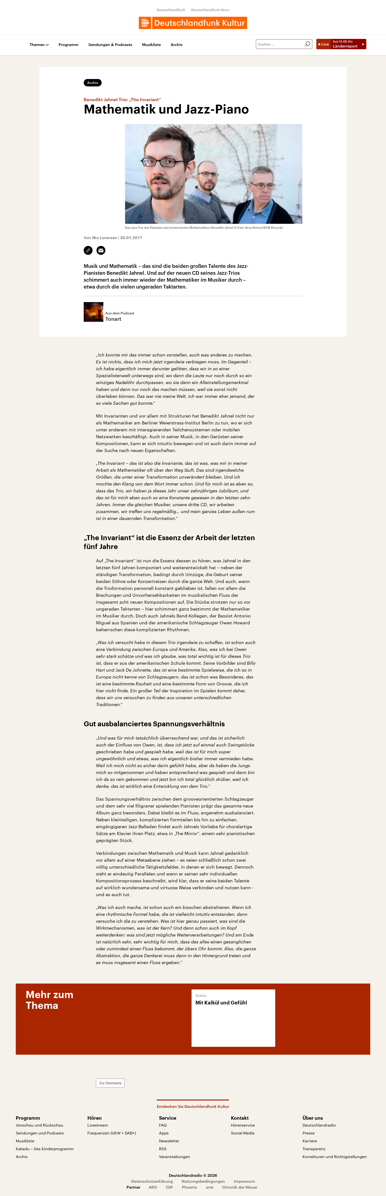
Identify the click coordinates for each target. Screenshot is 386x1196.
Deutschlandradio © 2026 (193, 1175)
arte (209, 1187)
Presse (309, 1133)
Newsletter (169, 1140)
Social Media (243, 1133)
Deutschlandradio (319, 1125)
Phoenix (189, 1187)
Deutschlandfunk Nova (210, 10)
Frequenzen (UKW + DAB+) (111, 1133)
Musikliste (151, 45)
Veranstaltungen (174, 1156)
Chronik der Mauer (239, 1187)
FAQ (163, 1125)
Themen (37, 45)
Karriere (310, 1140)
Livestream (97, 1125)
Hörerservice (243, 1125)
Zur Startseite (110, 1083)
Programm (69, 45)
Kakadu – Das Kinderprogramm (45, 1148)
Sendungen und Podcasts (40, 1133)
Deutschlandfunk (171, 10)
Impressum (244, 1181)
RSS (162, 1148)
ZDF (169, 1187)
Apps (164, 1133)
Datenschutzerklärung (152, 1181)
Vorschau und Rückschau (39, 1125)
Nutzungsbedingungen (203, 1181)
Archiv (177, 45)
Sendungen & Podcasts (110, 45)
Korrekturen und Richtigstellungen (335, 1156)
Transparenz (314, 1148)
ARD (153, 1187)
